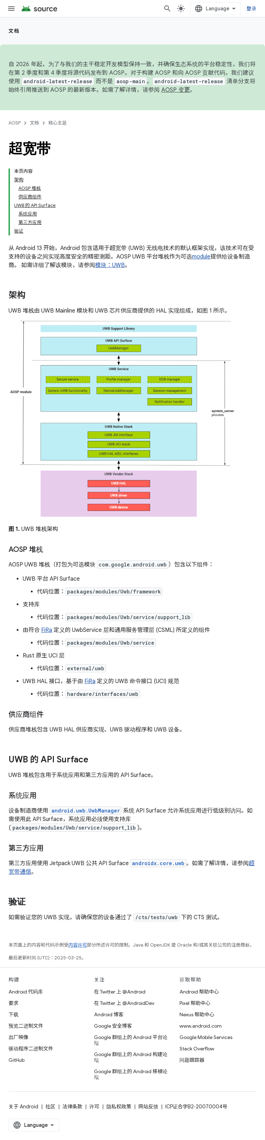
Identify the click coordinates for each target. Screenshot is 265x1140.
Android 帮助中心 (199, 992)
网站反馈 (148, 1106)
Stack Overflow (197, 1048)
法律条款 (72, 1106)
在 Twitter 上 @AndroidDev (124, 1003)
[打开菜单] (11, 8)
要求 (13, 1003)
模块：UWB (110, 265)
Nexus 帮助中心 (197, 1014)
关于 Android (23, 1106)
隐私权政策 (118, 1106)
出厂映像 (18, 1037)
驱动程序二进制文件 (31, 1048)
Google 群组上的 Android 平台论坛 (130, 1040)
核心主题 (57, 123)
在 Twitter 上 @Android (119, 992)
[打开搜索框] (167, 8)
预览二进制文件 (26, 1026)
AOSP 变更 (175, 90)
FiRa (46, 630)
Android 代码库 (26, 992)
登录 (252, 8)
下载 (13, 1014)
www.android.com (201, 1026)
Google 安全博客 (113, 1026)
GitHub (16, 1060)
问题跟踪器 (192, 1060)
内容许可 (77, 945)
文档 (14, 31)
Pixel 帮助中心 (195, 1003)
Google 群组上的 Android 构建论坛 (130, 1057)
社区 (50, 1106)
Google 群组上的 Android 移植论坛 (130, 1074)
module (201, 256)
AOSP (15, 123)
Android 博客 (108, 1014)
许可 (94, 1106)
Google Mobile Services (206, 1037)
